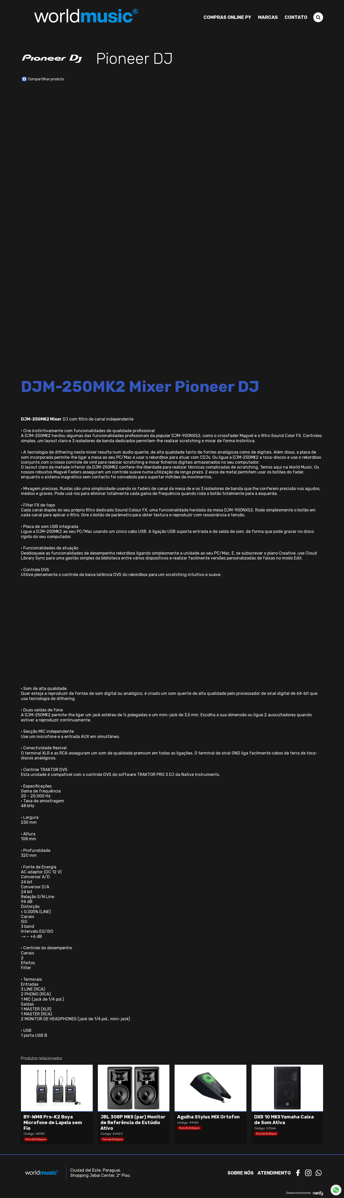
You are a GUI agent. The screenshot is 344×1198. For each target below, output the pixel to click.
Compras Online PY (227, 17)
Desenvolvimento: (304, 1193)
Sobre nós (241, 1173)
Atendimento (274, 1173)
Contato (296, 17)
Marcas (268, 17)
